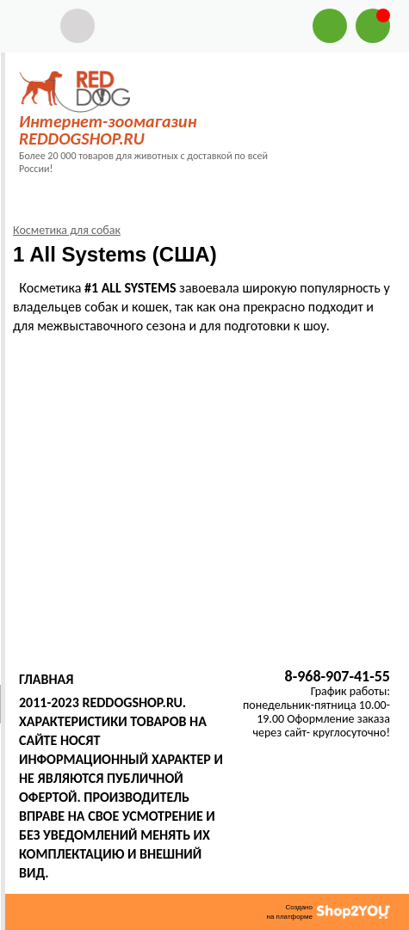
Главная (46, 679)
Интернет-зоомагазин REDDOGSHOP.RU (107, 130)
